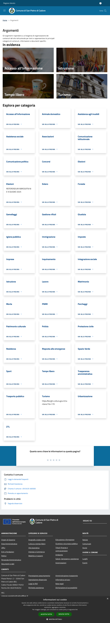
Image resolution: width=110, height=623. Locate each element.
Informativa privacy (63, 579)
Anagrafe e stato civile (36, 539)
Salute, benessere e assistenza (67, 558)
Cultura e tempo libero (36, 543)
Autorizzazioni (61, 562)
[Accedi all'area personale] (100, 3)
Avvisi (84, 547)
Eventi (84, 562)
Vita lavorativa (33, 547)
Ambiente (59, 554)
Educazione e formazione (65, 539)
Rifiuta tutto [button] (64, 614)
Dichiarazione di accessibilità (66, 587)
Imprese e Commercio (36, 551)
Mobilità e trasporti (35, 555)
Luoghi (85, 558)
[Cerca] (105, 10)
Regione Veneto (9, 3)
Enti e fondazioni (7, 551)
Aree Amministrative (9, 543)
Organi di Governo (8, 539)
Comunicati (86, 543)
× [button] (107, 599)
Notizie (85, 539)
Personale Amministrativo (11, 559)
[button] (55, 619)
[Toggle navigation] (4, 10)
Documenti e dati (7, 563)
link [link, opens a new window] (76, 610)
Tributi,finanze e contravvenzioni (62, 549)
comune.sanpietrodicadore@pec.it (14, 596)
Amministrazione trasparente (67, 575)
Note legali (60, 583)
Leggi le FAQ (33, 583)
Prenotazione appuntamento (39, 575)
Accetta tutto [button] (46, 614)
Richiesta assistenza (36, 587)
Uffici (3, 547)
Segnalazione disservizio (37, 579)
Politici (3, 555)
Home (5, 20)
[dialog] (55, 609)
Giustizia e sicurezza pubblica (67, 543)
